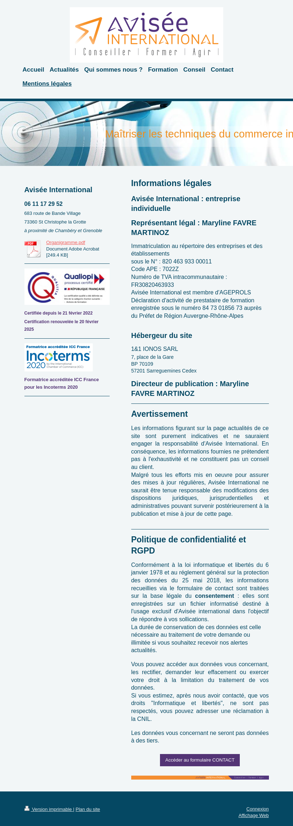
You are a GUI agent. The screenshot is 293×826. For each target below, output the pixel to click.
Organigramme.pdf (65, 242)
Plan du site (87, 809)
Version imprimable (48, 809)
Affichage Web (253, 815)
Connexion (257, 809)
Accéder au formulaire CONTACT (200, 760)
